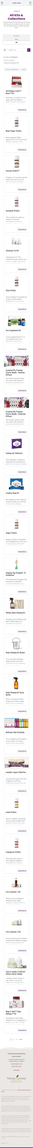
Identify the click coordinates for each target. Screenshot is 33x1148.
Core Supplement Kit (13, 330)
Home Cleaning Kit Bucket (15, 652)
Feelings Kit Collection (14, 453)
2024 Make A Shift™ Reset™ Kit (13, 92)
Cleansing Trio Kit (12, 250)
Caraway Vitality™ (12, 170)
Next (20, 1039)
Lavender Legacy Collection (16, 772)
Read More (22, 110)
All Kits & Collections (11, 63)
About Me (16, 1070)
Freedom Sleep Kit (12, 493)
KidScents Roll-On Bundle (15, 732)
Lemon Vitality (11, 812)
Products (16, 36)
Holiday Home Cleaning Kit (15, 612)
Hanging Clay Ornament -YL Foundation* (16, 573)
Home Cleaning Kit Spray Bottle (15, 693)
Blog (16, 39)
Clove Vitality (11, 290)
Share (24, 69)
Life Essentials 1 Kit (13, 891)
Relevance (11, 69)
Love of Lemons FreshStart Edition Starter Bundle (15, 972)
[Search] (17, 50)
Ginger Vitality (11, 532)
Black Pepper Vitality (13, 130)
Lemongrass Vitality (13, 851)
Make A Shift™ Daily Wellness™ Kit (13, 1012)
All (16, 42)
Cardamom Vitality (12, 210)
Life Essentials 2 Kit (13, 931)
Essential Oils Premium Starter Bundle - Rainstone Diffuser (16, 414)
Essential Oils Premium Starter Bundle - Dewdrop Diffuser (15, 372)
